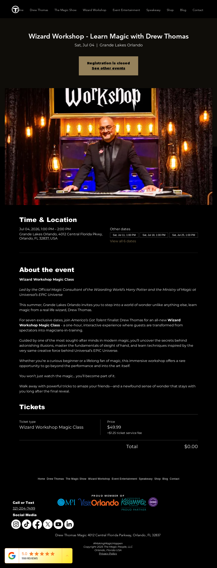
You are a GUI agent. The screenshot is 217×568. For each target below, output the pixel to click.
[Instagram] (16, 524)
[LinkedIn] (69, 524)
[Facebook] (37, 524)
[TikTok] (26, 524)
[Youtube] (58, 524)
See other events (108, 68)
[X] (48, 524)
